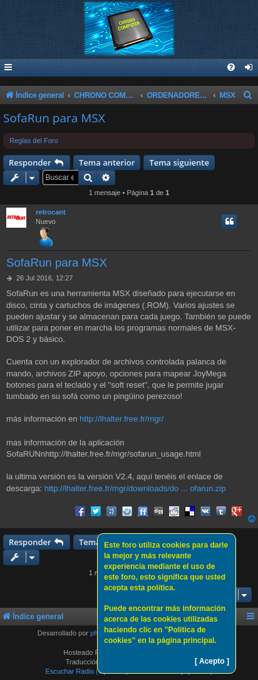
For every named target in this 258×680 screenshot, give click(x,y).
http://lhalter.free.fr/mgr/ (121, 418)
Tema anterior (107, 162)
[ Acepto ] (212, 661)
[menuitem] (249, 68)
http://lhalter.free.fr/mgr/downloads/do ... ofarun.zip (135, 488)
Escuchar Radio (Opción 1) (86, 671)
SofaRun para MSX (54, 118)
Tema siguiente (179, 162)
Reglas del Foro (33, 140)
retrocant (51, 212)
